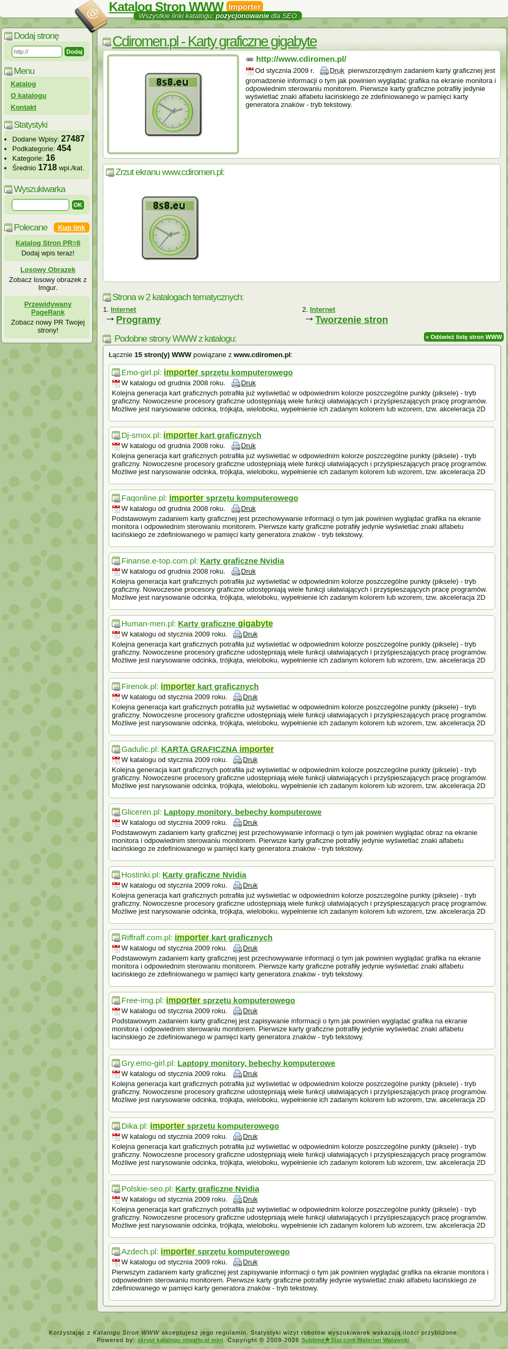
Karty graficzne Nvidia (242, 560)
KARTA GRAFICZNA (217, 749)
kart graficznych (212, 435)
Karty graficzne (225, 623)
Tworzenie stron (351, 320)
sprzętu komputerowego (228, 372)
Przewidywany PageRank (48, 308)
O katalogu (28, 96)
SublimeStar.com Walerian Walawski (355, 1340)
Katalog (23, 84)
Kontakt (23, 107)
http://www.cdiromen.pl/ (301, 58)
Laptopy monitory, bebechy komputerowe (243, 811)
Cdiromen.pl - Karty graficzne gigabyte (214, 41)
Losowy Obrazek (47, 270)
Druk (337, 71)
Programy (138, 320)
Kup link (71, 227)
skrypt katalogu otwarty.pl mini (180, 1340)
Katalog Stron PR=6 (47, 243)
